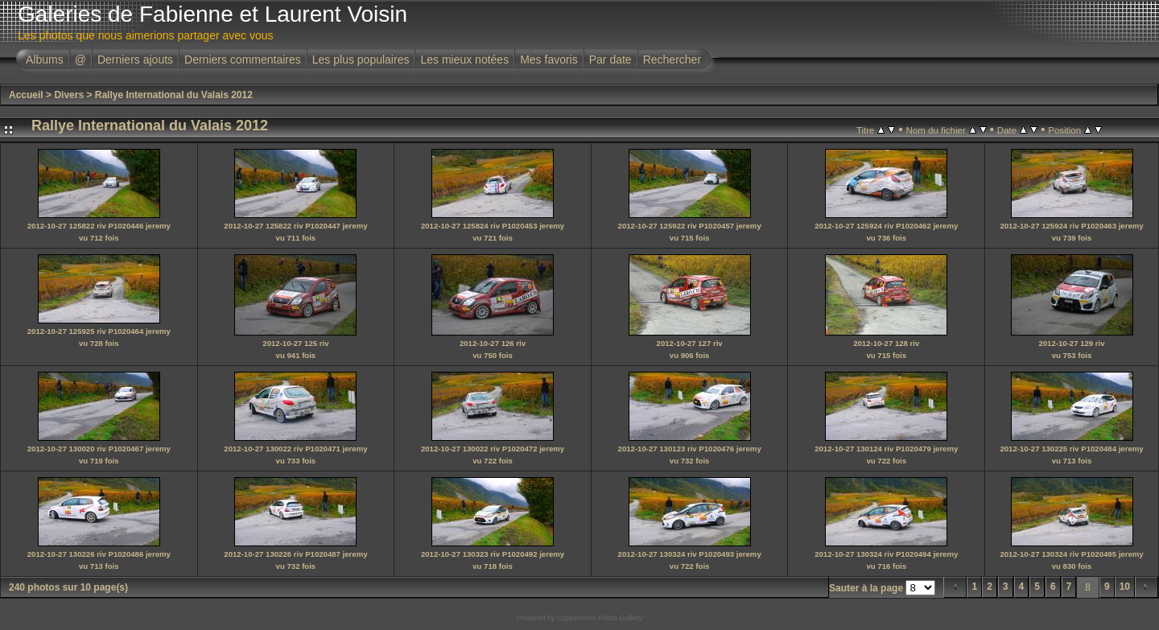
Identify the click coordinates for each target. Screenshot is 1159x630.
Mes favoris (549, 59)
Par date (610, 59)
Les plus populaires (361, 59)
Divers (69, 95)
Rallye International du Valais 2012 (174, 95)
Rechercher (672, 59)
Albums (45, 59)
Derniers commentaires (242, 59)
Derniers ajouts (135, 59)
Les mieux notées (464, 59)
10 (1125, 586)
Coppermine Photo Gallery (599, 618)
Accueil (26, 95)
